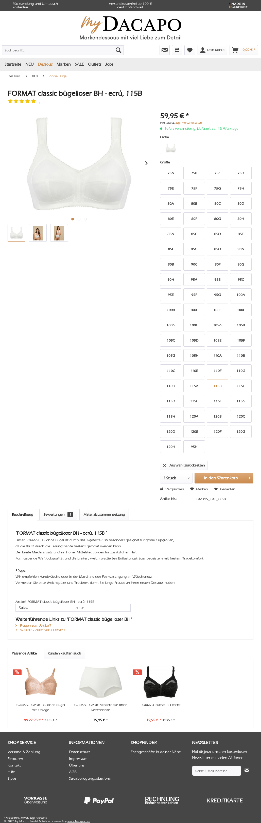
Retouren (15, 758)
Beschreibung (22, 514)
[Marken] (64, 64)
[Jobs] (109, 64)
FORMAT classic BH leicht (161, 705)
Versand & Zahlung (24, 752)
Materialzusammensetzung (104, 514)
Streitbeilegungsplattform (90, 778)
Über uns (76, 765)
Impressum (78, 758)
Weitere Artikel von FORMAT (40, 630)
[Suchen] (118, 50)
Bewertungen (58, 514)
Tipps (12, 778)
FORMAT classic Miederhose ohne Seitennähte (100, 707)
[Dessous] (45, 64)
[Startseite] (13, 64)
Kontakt (14, 765)
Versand (41, 817)
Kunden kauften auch (64, 653)
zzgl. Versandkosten (189, 122)
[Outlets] (94, 64)
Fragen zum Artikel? (33, 625)
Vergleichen (172, 489)
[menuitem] (41, 49)
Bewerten (224, 489)
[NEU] (29, 64)
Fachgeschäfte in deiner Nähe (156, 752)
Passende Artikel (24, 653)
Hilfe (11, 772)
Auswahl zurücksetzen (184, 464)
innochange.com (78, 821)
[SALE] (79, 64)
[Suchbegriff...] (63, 50)
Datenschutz (79, 752)
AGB (73, 772)
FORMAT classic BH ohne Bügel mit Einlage (40, 707)
